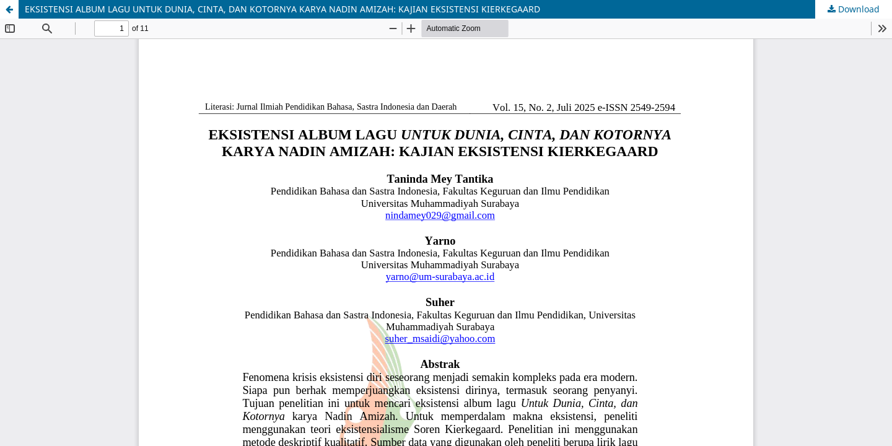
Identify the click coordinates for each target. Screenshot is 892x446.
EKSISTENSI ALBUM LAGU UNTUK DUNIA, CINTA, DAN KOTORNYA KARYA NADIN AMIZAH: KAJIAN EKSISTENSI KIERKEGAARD (282, 9)
